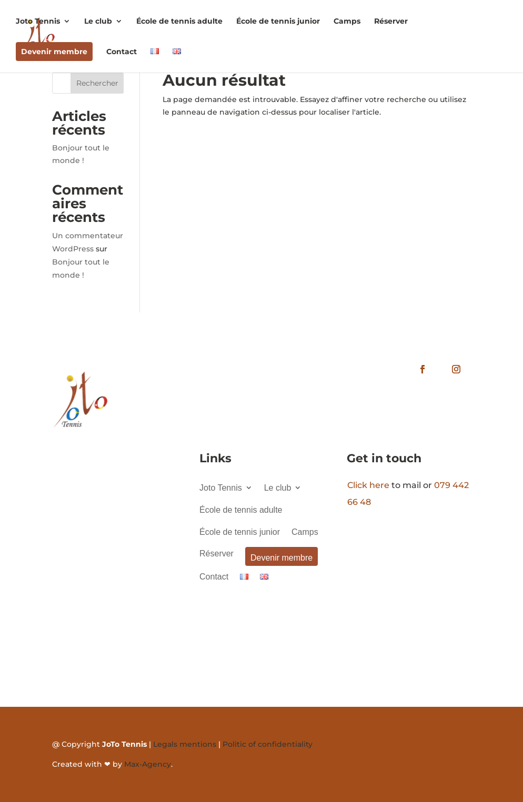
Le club (98, 21)
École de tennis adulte (179, 21)
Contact (121, 52)
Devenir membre (54, 51)
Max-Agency (147, 764)
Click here (368, 485)
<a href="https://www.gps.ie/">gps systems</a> (114, 556)
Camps (347, 21)
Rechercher (97, 83)
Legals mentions (184, 744)
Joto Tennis (38, 21)
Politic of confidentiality (268, 744)
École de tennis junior (278, 21)
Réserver (391, 21)
